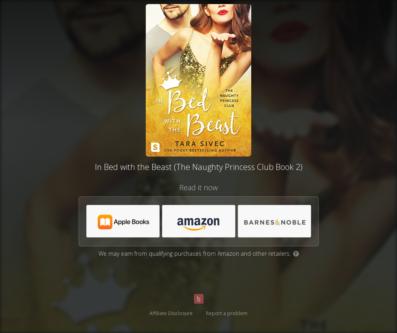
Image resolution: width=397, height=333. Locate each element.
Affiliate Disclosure (171, 313)
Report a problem (227, 313)
